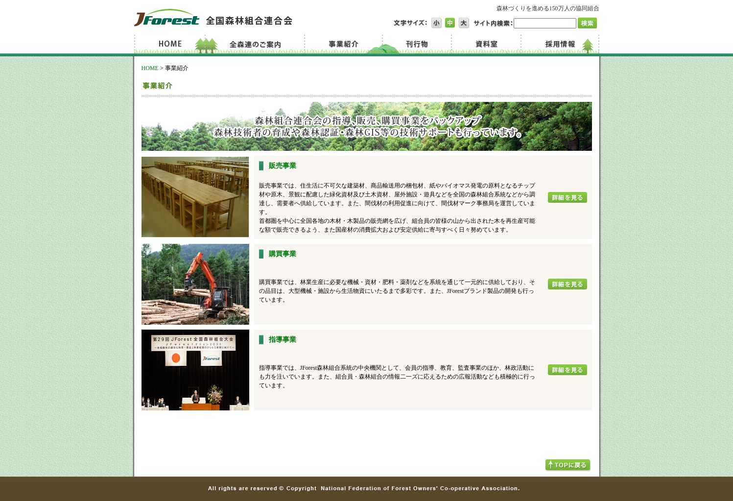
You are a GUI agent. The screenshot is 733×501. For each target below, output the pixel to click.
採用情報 (559, 44)
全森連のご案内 (258, 44)
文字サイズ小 (436, 23)
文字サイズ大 (464, 23)
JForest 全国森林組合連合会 (213, 17)
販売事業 (282, 165)
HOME (150, 68)
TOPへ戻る (568, 465)
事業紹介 (345, 44)
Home (171, 44)
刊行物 (416, 44)
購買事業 (282, 254)
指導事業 (282, 339)
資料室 (485, 44)
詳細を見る (567, 197)
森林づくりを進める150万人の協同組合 (548, 8)
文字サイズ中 (450, 23)
